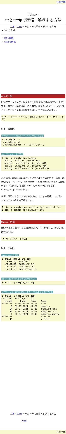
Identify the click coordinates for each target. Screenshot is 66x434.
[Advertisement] (33, 68)
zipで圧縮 (9, 38)
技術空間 (61, 2)
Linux (33, 14)
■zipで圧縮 (6, 96)
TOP (12, 26)
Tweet (23, 421)
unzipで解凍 (10, 42)
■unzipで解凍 (8, 222)
